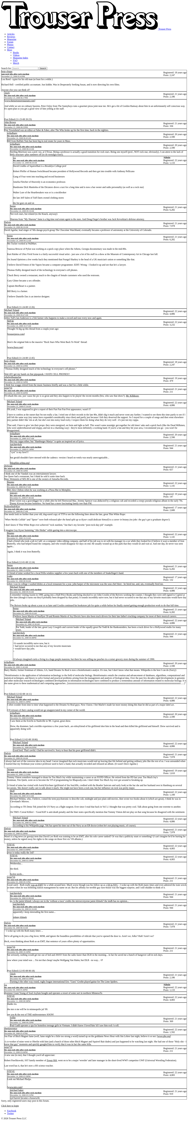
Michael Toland (11, 310)
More (9, 50)
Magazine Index (20, 58)
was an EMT (37, 885)
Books (16, 52)
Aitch (7, 93)
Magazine (11, 39)
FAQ (15, 60)
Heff (12, 791)
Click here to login (10, 1106)
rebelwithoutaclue (12, 377)
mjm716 (8, 388)
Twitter (10, 1113)
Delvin (7, 222)
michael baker (17, 1090)
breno (13, 206)
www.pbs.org (164, 1036)
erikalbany (12, 133)
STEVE (11, 845)
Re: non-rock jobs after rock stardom (20, 95)
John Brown (10, 122)
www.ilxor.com (15, 347)
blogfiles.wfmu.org (20, 463)
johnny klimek (20, 917)
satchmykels (16, 444)
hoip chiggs (6, 71)
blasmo (10, 482)
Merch (16, 63)
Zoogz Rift (52, 1060)
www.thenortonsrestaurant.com (19, 100)
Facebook (11, 1111)
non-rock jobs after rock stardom (15, 74)
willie (13, 1017)
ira (14, 158)
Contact (10, 47)
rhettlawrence (10, 1028)
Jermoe (10, 769)
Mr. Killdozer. (132, 396)
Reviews (11, 36)
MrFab (10, 321)
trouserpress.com (16, 334)
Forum (10, 42)
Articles (11, 34)
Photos (10, 44)
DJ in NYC (113, 885)
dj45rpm (8, 466)
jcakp (9, 576)
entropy (13, 493)
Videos (16, 55)
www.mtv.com (15, 1087)
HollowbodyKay (12, 506)
